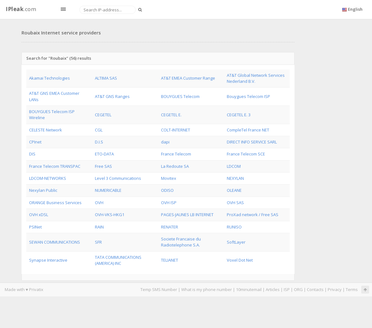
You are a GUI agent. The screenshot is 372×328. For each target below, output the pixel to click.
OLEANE (234, 190)
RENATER (169, 227)
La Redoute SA (175, 166)
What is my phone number (206, 289)
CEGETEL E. (171, 115)
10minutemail (249, 289)
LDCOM (234, 166)
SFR (98, 242)
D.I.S (99, 142)
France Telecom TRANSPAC (54, 166)
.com (21, 9)
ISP (287, 289)
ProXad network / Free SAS (252, 214)
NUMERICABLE (108, 190)
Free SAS (103, 166)
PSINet (35, 227)
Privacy (335, 289)
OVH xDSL (38, 214)
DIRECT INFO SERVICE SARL (252, 142)
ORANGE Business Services (55, 202)
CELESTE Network (45, 130)
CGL (98, 130)
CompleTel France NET (248, 130)
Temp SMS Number (158, 289)
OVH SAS (235, 202)
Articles (273, 289)
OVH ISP (169, 202)
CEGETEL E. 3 (239, 115)
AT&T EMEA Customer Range (188, 78)
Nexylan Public (43, 190)
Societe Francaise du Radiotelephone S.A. (181, 242)
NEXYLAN (235, 178)
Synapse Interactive (48, 260)
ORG (298, 289)
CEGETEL (103, 115)
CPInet (35, 142)
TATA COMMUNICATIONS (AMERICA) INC (118, 260)
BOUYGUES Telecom (180, 96)
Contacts (315, 289)
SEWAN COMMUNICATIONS (54, 242)
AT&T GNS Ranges (112, 96)
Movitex (168, 178)
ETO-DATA (104, 154)
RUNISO (234, 227)
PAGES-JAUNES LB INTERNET (187, 214)
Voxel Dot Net (240, 260)
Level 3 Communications (118, 178)
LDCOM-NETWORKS (47, 178)
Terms (352, 289)
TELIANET (169, 260)
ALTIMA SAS (106, 78)
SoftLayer (236, 242)
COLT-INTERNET (175, 130)
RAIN (99, 227)
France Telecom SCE (246, 154)
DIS (32, 154)
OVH (99, 202)
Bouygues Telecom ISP (248, 96)
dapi (165, 142)
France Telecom (176, 154)
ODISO (167, 190)
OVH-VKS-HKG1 (109, 214)
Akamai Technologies (49, 78)
